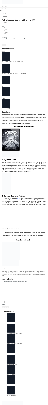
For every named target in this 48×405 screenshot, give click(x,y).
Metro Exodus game (19, 272)
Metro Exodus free (38, 271)
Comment (4, 283)
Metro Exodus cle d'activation (12, 271)
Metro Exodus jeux (10, 274)
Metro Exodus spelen (35, 274)
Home (3, 6)
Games (5, 6)
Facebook (6, 27)
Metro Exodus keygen (18, 274)
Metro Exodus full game (10, 272)
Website (3, 304)
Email (3, 301)
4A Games (19, 198)
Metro (17, 119)
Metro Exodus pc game (26, 274)
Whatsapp (6, 33)
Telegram (6, 32)
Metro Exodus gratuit (34, 272)
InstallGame (15, 399)
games (28, 230)
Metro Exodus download (30, 271)
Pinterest (6, 30)
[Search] (24, 9)
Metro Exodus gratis (26, 272)
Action (5, 16)
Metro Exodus (4, 271)
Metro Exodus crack (22, 271)
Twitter (5, 29)
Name (3, 297)
